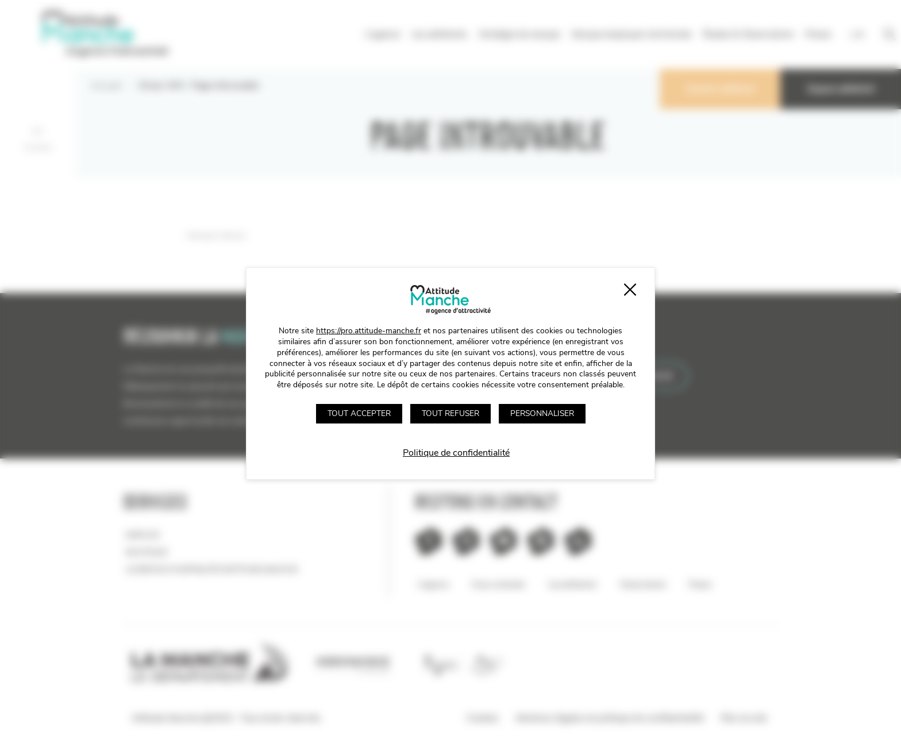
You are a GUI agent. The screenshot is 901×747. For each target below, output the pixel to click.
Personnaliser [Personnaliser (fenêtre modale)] (542, 413)
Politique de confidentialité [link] (456, 452)
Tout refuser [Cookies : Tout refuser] (450, 413)
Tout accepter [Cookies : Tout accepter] (359, 413)
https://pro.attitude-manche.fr (368, 330)
